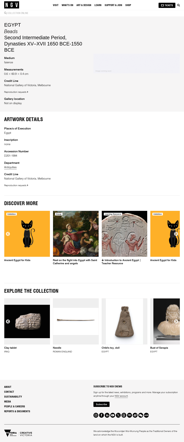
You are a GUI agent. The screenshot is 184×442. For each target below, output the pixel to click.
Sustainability (13, 397)
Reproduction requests (16, 92)
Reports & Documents (17, 411)
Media (7, 401)
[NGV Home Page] (11, 5)
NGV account (121, 396)
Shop (128, 5)
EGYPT (12, 25)
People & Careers (14, 406)
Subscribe (101, 404)
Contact (9, 392)
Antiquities (10, 167)
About (7, 387)
